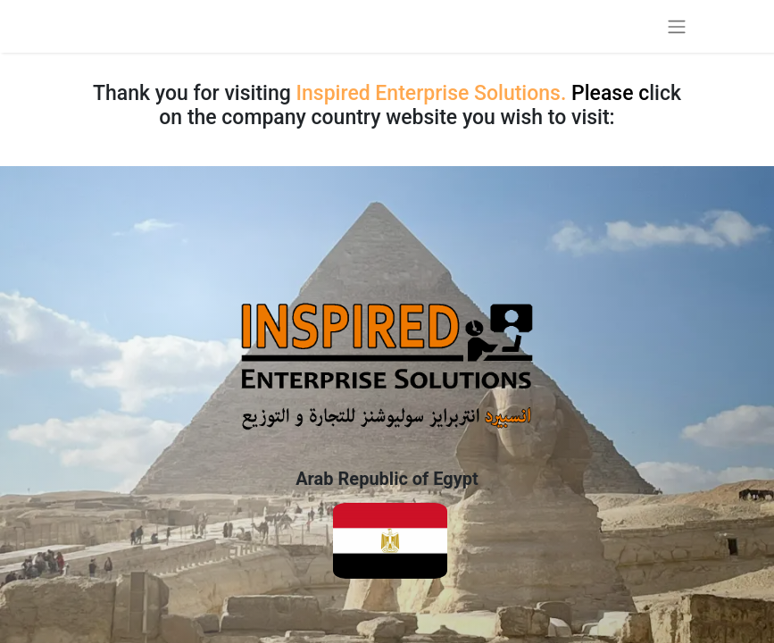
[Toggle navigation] (676, 26)
